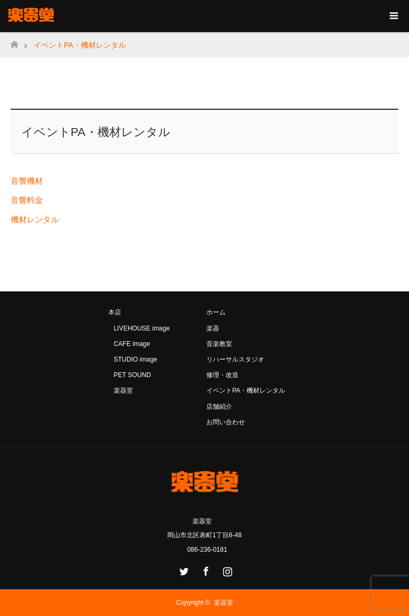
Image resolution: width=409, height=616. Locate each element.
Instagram (226, 569)
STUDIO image (135, 359)
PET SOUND (132, 375)
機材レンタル (35, 219)
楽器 (212, 328)
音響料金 (27, 200)
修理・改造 (222, 375)
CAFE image (132, 344)
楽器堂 (123, 390)
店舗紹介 (219, 406)
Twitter (183, 569)
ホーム (216, 312)
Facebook (205, 569)
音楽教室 (219, 344)
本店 (114, 312)
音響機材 (27, 180)
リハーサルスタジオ (235, 359)
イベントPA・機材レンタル (245, 390)
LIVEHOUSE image (142, 328)
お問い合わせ (225, 422)
